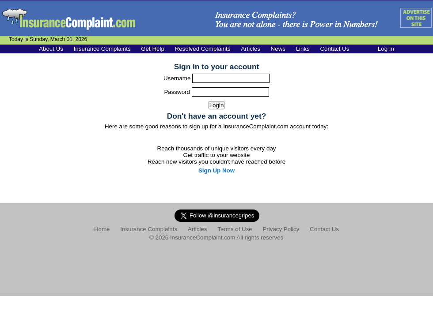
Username (177, 78)
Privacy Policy (280, 229)
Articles (250, 48)
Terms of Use (234, 229)
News (278, 48)
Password (177, 92)
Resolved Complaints (203, 48)
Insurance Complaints (102, 48)
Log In (386, 48)
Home (102, 229)
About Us (51, 48)
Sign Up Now (216, 170)
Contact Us (334, 48)
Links (303, 48)
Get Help (152, 48)
